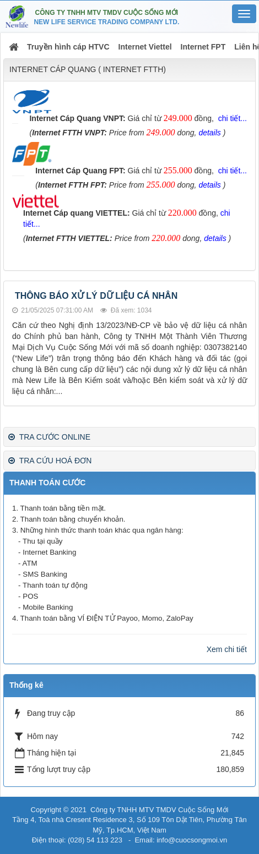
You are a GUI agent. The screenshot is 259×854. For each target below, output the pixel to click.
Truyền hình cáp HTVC (68, 46)
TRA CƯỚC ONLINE (49, 437)
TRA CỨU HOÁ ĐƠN (49, 460)
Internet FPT (203, 46)
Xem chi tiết (227, 649)
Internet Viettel (145, 46)
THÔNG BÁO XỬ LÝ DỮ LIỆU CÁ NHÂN (96, 295)
